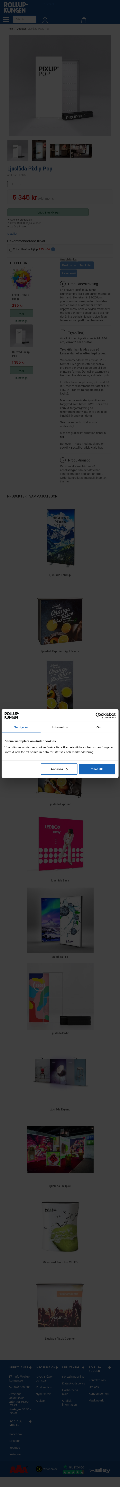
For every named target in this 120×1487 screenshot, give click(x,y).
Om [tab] (99, 727)
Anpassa (59, 769)
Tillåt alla (97, 769)
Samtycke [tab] (21, 727)
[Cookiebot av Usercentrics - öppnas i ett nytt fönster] (98, 715)
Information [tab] (60, 727)
